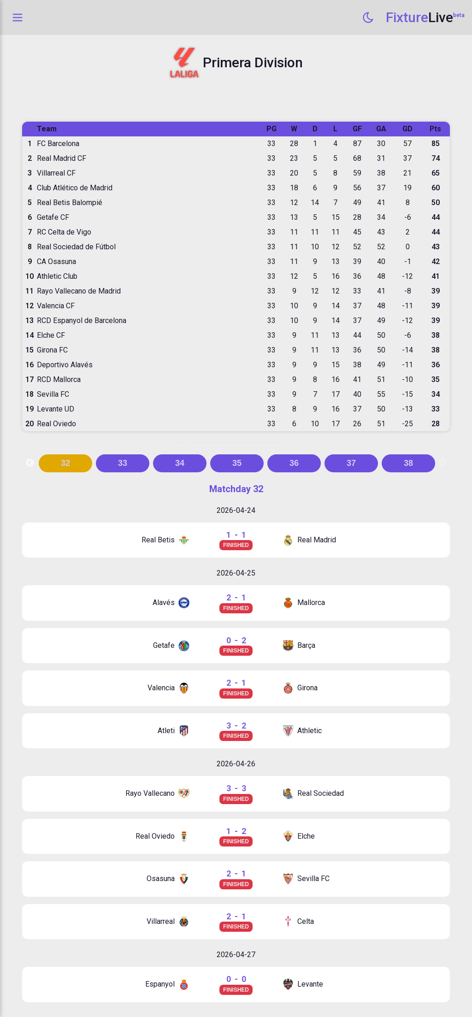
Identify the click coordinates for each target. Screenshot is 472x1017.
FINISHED (236, 545)
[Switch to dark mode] (368, 17)
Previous (30, 463)
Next (442, 463)
